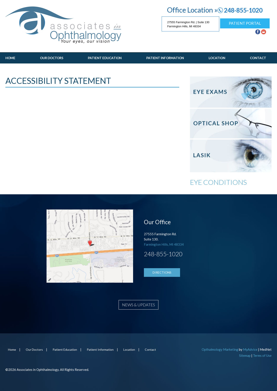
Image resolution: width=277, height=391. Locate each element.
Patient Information (165, 58)
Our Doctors (51, 58)
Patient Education (105, 58)
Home (10, 58)
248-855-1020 (243, 10)
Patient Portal (245, 23)
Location (217, 58)
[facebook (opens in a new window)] (258, 31)
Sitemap (245, 355)
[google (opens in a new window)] (264, 31)
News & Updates (138, 304)
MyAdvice (250, 349)
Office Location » (192, 10)
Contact (258, 58)
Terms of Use (262, 355)
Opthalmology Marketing (220, 349)
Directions (162, 272)
